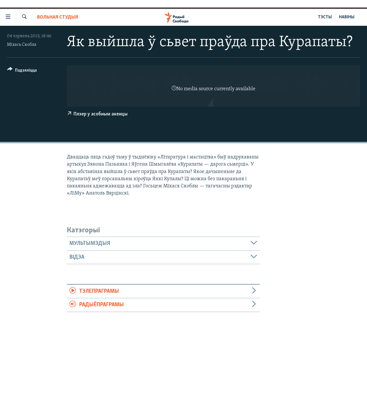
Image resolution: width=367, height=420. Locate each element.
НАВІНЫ (346, 17)
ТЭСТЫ (325, 17)
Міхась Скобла (21, 44)
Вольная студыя (57, 17)
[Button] (22, 71)
